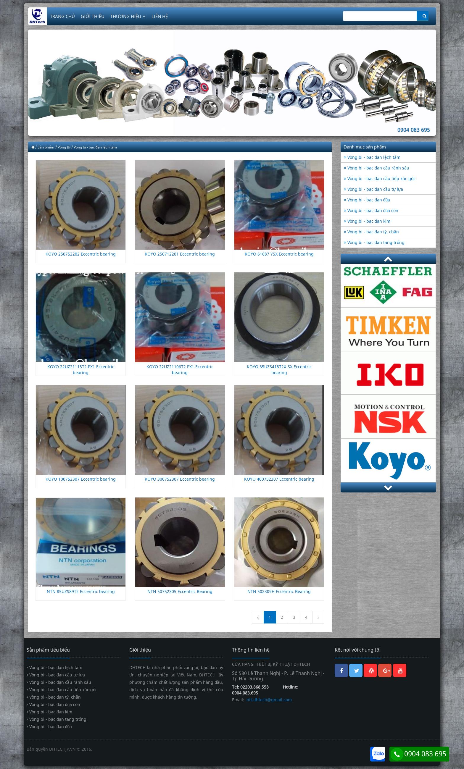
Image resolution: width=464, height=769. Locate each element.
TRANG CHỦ (62, 16)
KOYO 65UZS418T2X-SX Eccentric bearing (279, 369)
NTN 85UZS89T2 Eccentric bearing (81, 591)
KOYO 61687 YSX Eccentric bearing (279, 254)
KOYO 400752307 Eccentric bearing (279, 479)
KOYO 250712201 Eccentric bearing (180, 254)
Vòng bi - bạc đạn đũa (367, 200)
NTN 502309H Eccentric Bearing (279, 591)
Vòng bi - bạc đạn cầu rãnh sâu (376, 168)
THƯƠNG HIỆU (128, 16)
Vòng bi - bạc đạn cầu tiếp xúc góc (379, 178)
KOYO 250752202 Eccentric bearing (81, 254)
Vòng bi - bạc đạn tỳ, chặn (371, 232)
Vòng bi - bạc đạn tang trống (374, 242)
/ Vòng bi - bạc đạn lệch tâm (94, 147)
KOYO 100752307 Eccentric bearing (81, 479)
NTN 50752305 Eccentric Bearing (179, 591)
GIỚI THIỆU (92, 16)
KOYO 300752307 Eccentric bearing (180, 479)
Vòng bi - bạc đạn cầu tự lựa (373, 189)
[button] (58, 83)
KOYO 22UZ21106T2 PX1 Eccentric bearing (179, 369)
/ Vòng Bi (62, 147)
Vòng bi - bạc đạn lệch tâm (372, 157)
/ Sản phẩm (44, 147)
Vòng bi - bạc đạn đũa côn (371, 210)
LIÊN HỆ (160, 16)
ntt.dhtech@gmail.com (268, 699)
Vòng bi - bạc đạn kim (367, 221)
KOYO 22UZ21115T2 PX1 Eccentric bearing (80, 369)
